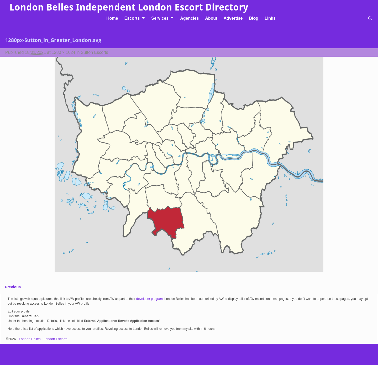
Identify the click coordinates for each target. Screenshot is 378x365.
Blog (253, 18)
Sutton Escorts (94, 52)
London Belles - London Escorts (43, 339)
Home (112, 18)
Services (160, 18)
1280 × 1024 (63, 52)
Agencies (189, 18)
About (211, 18)
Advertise (233, 18)
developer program (149, 299)
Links (270, 18)
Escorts (132, 18)
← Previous (10, 287)
